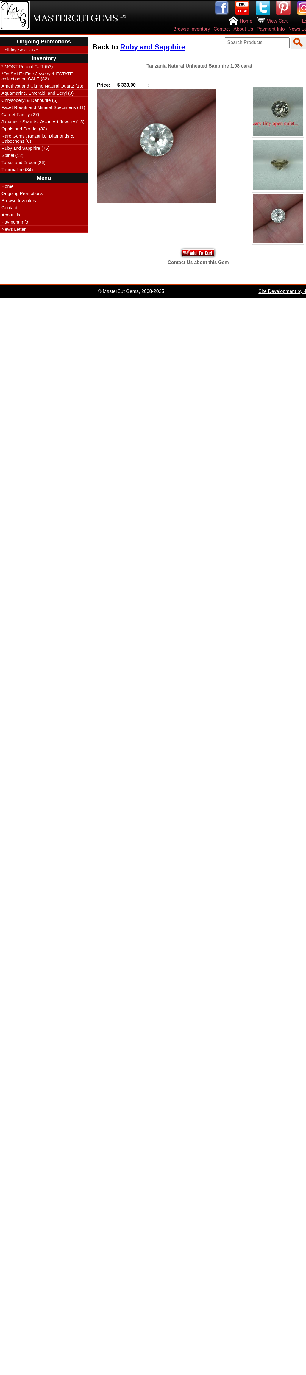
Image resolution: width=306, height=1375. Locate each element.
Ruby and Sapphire (152, 47)
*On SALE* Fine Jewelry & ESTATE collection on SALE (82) (37, 76)
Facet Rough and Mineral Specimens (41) (43, 107)
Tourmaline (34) (17, 169)
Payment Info (271, 29)
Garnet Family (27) (20, 114)
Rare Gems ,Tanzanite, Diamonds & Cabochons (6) (37, 138)
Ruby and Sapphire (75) (25, 148)
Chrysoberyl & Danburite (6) (29, 100)
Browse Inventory (191, 29)
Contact (221, 29)
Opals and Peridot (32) (24, 128)
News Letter (13, 229)
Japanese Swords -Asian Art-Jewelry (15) (43, 121)
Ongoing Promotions (22, 193)
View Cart (277, 21)
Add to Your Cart (198, 253)
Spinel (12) (12, 155)
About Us (243, 29)
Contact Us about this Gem (198, 262)
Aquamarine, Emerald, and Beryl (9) (37, 93)
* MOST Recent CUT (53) (27, 66)
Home (246, 21)
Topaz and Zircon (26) (23, 162)
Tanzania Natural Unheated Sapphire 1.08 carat (199, 65)
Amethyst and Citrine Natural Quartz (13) (42, 85)
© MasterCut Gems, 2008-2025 (131, 291)
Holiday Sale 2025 (19, 49)
